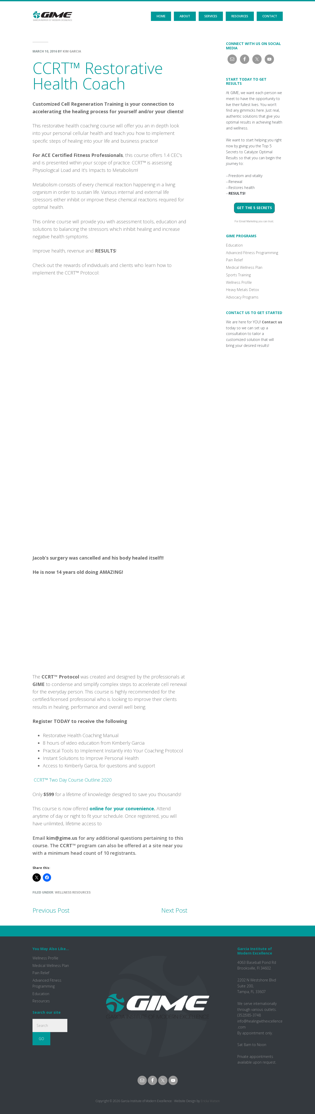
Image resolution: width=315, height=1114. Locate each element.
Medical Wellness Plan (244, 267)
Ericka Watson (210, 1101)
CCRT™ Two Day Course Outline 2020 (72, 780)
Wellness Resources (73, 892)
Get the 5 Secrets (254, 207)
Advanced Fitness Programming (252, 252)
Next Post (174, 910)
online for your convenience (122, 808)
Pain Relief (234, 259)
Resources (41, 1000)
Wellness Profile (239, 282)
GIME (52, 11)
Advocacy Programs (242, 297)
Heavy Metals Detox (242, 289)
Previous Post (51, 910)
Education (234, 245)
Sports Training (238, 274)
